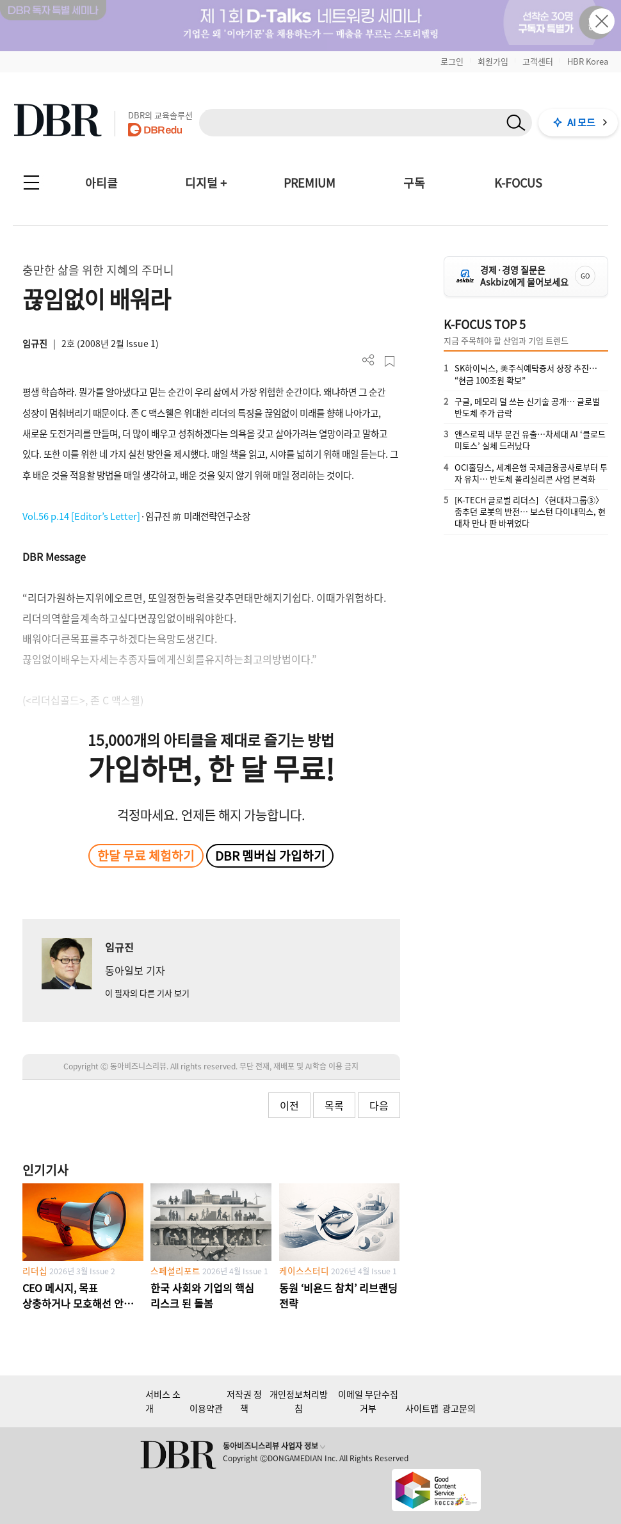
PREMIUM (309, 182)
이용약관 (206, 1408)
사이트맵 (422, 1408)
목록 (334, 1105)
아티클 (101, 182)
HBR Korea (587, 61)
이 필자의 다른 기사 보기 (147, 993)
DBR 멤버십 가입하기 (270, 855)
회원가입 (493, 61)
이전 (289, 1105)
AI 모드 (581, 122)
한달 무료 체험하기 (146, 855)
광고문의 (459, 1408)
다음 (379, 1105)
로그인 (452, 61)
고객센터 (537, 61)
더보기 (368, 360)
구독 (414, 182)
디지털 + (206, 182)
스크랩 (389, 361)
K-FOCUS (518, 182)
